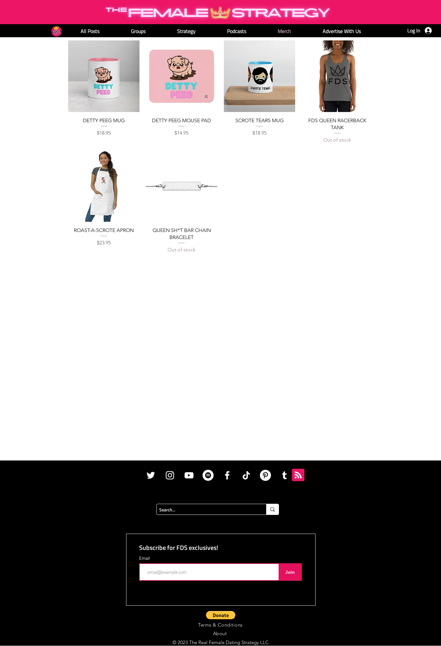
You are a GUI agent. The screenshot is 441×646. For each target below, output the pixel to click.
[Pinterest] (265, 475)
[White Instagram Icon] (169, 475)
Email (144, 558)
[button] (220, 615)
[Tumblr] (284, 475)
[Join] (290, 572)
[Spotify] (208, 475)
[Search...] (206, 510)
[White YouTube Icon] (189, 475)
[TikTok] (246, 475)
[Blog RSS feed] (298, 475)
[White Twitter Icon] (150, 475)
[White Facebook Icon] (227, 475)
